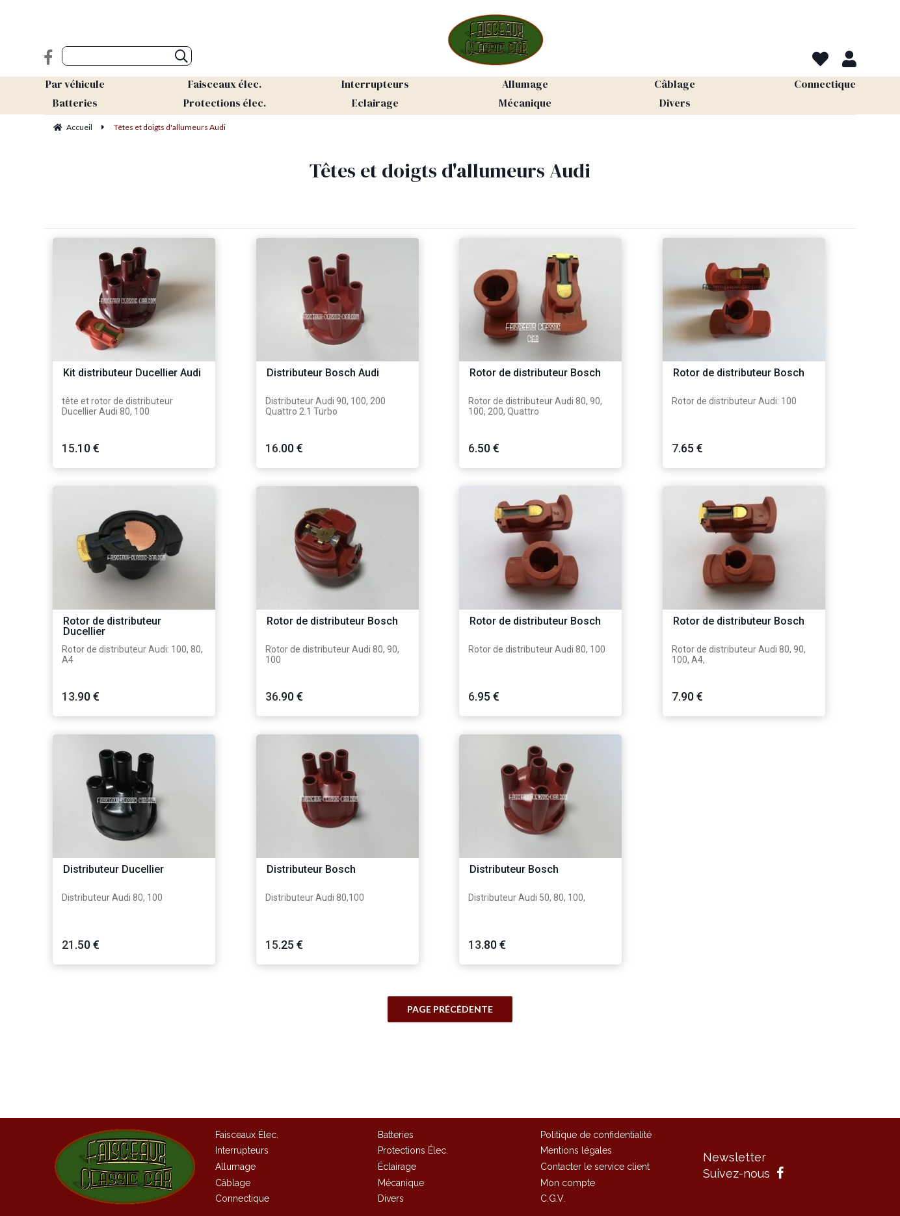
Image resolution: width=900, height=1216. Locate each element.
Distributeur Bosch (311, 869)
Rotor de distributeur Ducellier (112, 627)
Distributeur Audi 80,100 (314, 897)
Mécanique (401, 1183)
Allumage (235, 1166)
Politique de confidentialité (596, 1135)
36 (284, 696)
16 (284, 448)
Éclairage (397, 1166)
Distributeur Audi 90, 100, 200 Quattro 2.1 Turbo (325, 406)
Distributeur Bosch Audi (323, 373)
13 (80, 696)
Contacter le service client (595, 1166)
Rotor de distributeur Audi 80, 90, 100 (332, 654)
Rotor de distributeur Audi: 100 (734, 401)
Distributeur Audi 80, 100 (112, 897)
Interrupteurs (242, 1150)
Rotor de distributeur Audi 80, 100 (536, 649)
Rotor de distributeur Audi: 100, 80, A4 (132, 654)
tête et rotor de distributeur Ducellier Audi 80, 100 (117, 406)
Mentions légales (576, 1150)
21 (80, 944)
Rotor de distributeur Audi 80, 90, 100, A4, (739, 654)
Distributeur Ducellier (113, 869)
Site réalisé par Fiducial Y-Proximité (450, 1092)
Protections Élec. (413, 1150)
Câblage (232, 1183)
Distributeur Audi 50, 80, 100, (526, 897)
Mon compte (567, 1183)
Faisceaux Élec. (246, 1135)
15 (80, 448)
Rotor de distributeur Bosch (535, 373)
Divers (391, 1198)
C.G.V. (552, 1198)
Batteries (396, 1135)
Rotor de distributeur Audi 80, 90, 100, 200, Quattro (535, 406)
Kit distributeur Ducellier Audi (132, 373)
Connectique (242, 1198)
